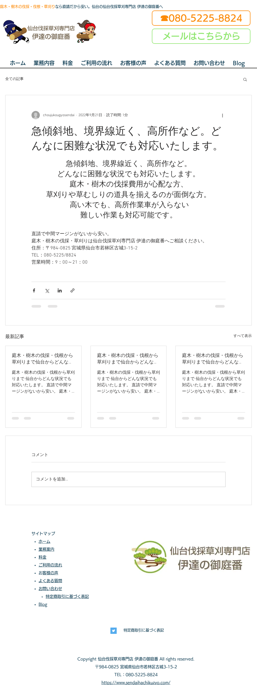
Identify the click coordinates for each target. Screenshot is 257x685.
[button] (245, 79)
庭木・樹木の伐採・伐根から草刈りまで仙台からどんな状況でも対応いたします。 (42, 358)
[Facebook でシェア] (33, 290)
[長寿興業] (113, 631)
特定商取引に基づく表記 (144, 630)
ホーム (44, 541)
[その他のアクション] (222, 115)
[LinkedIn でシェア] (59, 290)
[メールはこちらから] (201, 36)
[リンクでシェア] (72, 290)
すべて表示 (242, 336)
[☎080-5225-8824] (201, 18)
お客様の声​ (50, 573)
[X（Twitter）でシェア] (46, 290)
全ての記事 (14, 79)
